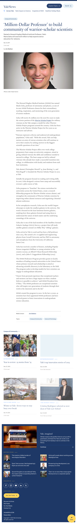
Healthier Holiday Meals (52, 11)
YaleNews (10, 7)
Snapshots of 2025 (38, 11)
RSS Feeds (7, 504)
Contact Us (7, 508)
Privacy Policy (7, 515)
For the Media (8, 506)
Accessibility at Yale (9, 512)
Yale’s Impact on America (23, 11)
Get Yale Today (11, 495)
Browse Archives (9, 501)
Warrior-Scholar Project (43, 122)
